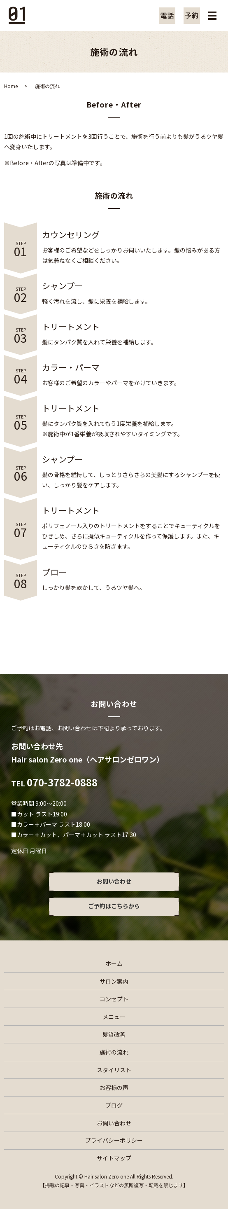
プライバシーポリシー (114, 1140)
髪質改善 (114, 1034)
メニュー (114, 1017)
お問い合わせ (114, 1123)
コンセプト (114, 999)
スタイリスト (114, 1070)
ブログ (114, 1105)
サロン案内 (114, 981)
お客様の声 (114, 1087)
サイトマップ (114, 1158)
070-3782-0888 (62, 782)
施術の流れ (114, 1052)
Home (11, 85)
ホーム (114, 963)
